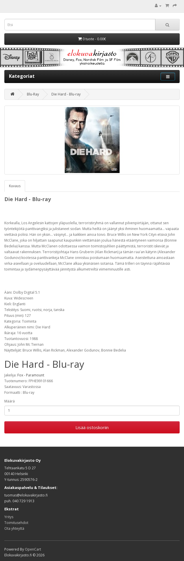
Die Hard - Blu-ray (66, 94)
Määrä (9, 401)
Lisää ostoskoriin (92, 427)
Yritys (8, 516)
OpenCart (33, 549)
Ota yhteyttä (14, 528)
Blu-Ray (33, 94)
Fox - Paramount (30, 375)
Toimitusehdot (16, 522)
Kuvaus (15, 185)
